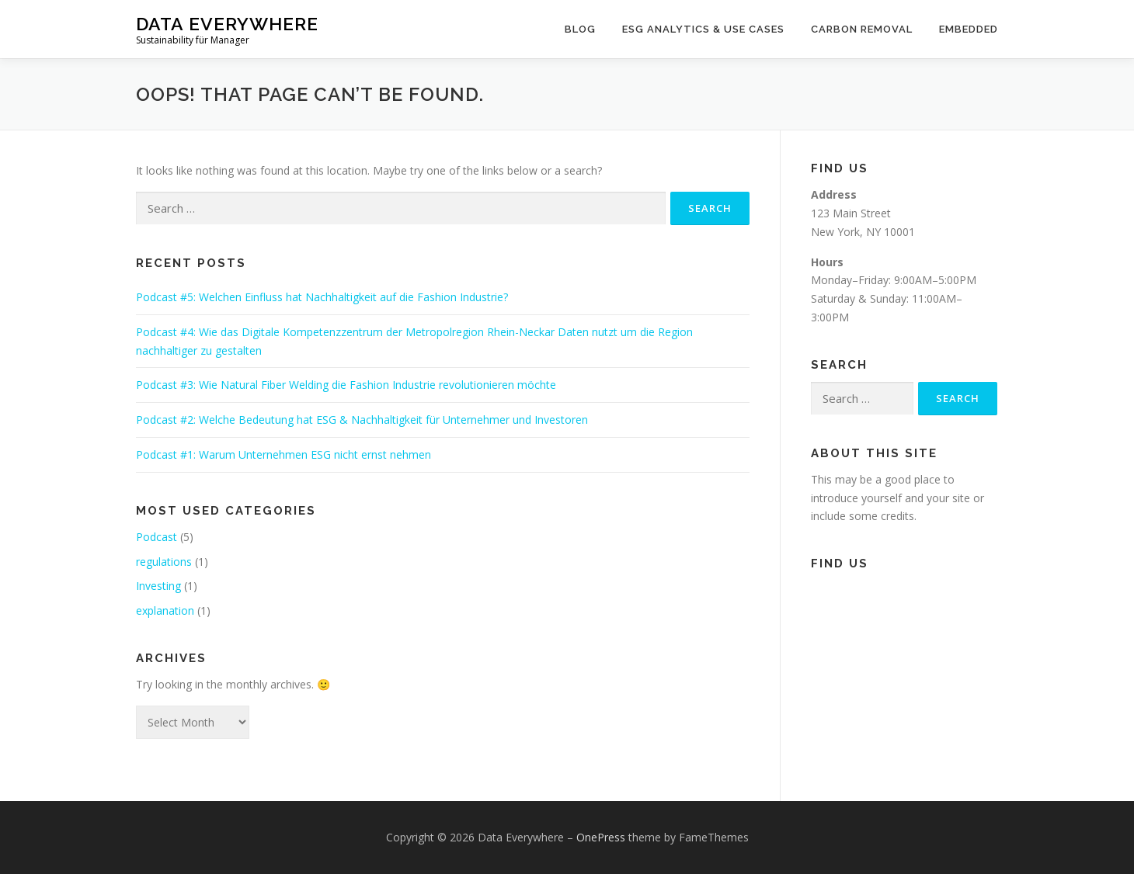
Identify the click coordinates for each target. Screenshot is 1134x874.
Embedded (968, 29)
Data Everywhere (227, 23)
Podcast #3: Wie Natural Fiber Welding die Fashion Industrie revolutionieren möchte (346, 384)
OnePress (600, 837)
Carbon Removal (862, 29)
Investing (158, 585)
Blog (580, 29)
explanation (165, 610)
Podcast (156, 536)
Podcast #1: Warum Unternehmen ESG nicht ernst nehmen (283, 454)
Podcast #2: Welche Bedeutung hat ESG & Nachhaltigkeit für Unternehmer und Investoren (362, 419)
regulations (164, 561)
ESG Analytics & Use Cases (703, 29)
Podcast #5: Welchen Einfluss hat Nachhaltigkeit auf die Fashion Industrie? (322, 297)
